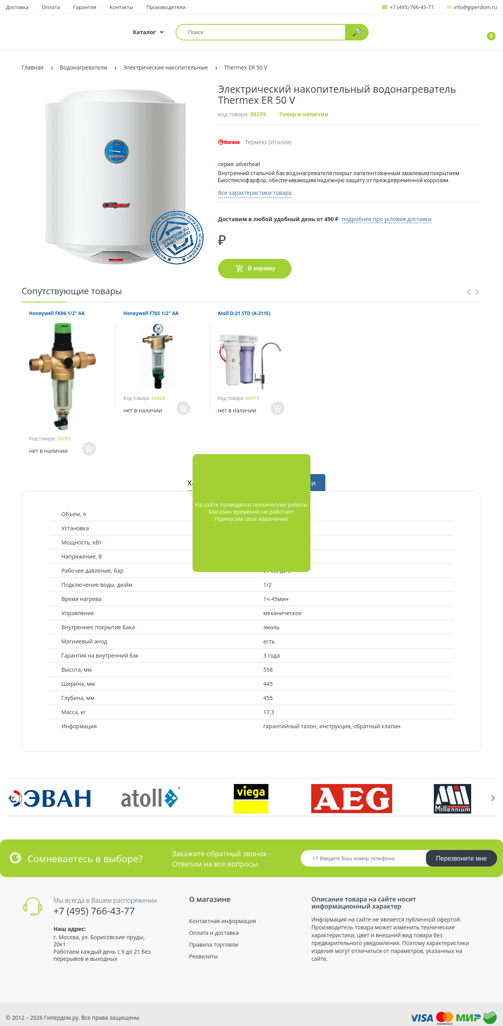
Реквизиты (203, 953)
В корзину (254, 265)
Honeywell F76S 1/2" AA (150, 309)
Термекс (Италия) (254, 142)
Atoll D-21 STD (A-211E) (244, 309)
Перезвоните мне (461, 855)
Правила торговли (214, 941)
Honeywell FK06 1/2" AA (57, 309)
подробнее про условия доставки (404, 215)
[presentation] (468, 287)
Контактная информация (222, 917)
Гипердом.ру (61, 1014)
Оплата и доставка (214, 929)
